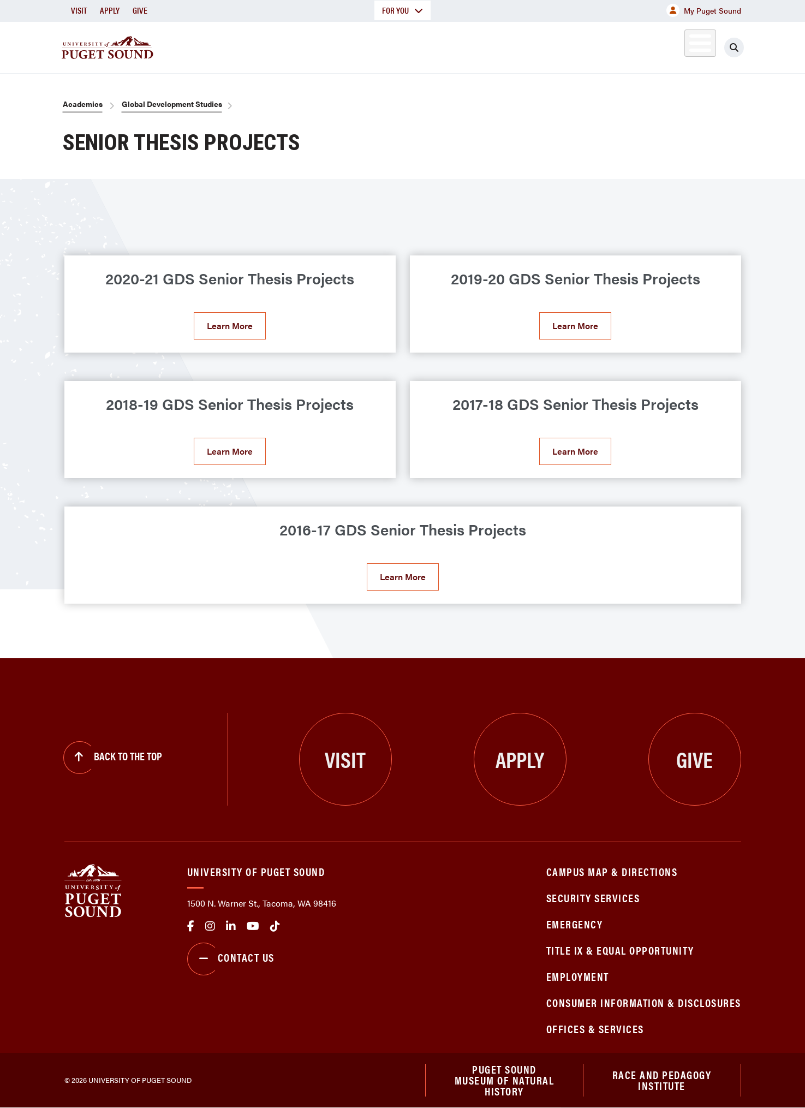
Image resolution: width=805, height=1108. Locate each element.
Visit (79, 10)
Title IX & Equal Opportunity (620, 950)
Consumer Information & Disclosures (643, 1002)
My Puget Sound (703, 10)
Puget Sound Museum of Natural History (504, 1080)
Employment (577, 976)
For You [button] (402, 10)
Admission (445, 45)
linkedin (231, 926)
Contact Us (231, 959)
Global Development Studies (172, 103)
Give (140, 10)
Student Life (531, 45)
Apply (110, 10)
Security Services (593, 898)
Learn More (230, 325)
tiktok (275, 926)
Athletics (615, 45)
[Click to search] (734, 47)
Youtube (253, 926)
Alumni (673, 45)
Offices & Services (595, 1028)
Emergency (574, 924)
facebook (190, 926)
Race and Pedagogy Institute (662, 1080)
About (291, 45)
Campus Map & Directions (612, 871)
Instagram (210, 926)
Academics (363, 45)
